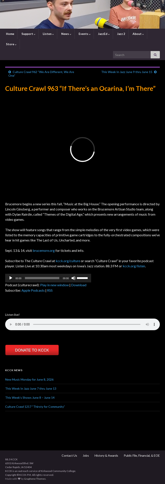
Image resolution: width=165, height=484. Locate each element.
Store (11, 44)
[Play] (11, 278)
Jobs (85, 455)
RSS (50, 290)
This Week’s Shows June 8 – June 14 (30, 397)
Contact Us (69, 455)
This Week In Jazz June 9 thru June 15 (126, 72)
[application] (48, 278)
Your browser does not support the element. (82, 324)
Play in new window (54, 285)
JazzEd (103, 34)
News (66, 34)
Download (78, 285)
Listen (48, 34)
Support (28, 34)
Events (84, 34)
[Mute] (73, 278)
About (138, 34)
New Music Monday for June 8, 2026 (29, 379)
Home (9, 34)
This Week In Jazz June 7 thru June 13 (30, 388)
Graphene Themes (35, 478)
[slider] (42, 278)
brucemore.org (44, 250)
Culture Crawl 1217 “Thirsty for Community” (35, 406)
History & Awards (106, 455)
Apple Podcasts (33, 290)
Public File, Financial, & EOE (141, 455)
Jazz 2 (120, 34)
